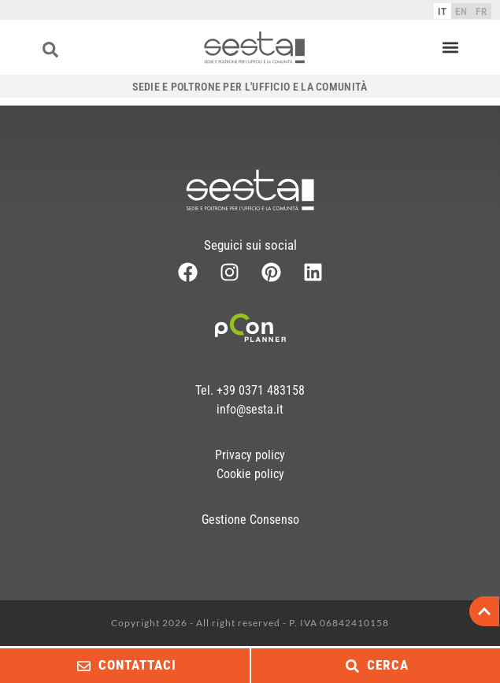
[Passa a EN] (461, 11)
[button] (450, 48)
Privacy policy (250, 454)
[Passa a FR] (481, 11)
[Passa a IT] (442, 11)
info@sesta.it (250, 409)
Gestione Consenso (250, 519)
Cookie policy (250, 473)
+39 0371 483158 (261, 390)
